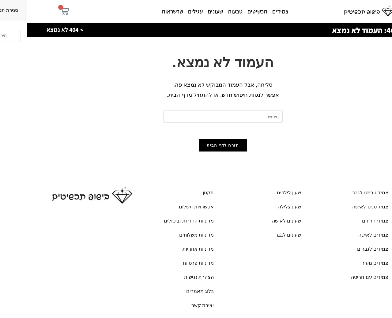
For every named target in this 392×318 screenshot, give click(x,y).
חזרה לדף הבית (196, 147)
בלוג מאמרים (173, 293)
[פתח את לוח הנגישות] (381, 307)
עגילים (168, 11)
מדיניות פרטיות (171, 265)
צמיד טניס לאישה (343, 209)
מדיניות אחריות (171, 251)
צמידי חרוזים (348, 223)
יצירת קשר (175, 307)
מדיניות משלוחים (169, 237)
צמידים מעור (348, 265)
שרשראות (145, 11)
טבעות (208, 11)
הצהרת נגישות (172, 279)
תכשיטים (230, 11)
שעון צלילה (262, 209)
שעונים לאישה (259, 223)
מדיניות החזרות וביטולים (162, 223)
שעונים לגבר (261, 237)
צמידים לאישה (346, 237)
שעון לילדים (262, 195)
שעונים (188, 11)
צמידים (253, 11)
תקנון (181, 195)
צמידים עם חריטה (342, 279)
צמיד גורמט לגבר (343, 195)
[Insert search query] (196, 116)
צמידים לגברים (345, 251)
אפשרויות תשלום (169, 209)
